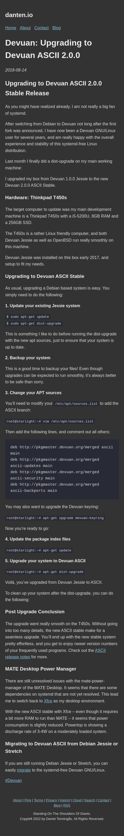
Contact (42, 28)
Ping (27, 800)
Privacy (51, 800)
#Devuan (13, 780)
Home (10, 28)
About (25, 28)
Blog (56, 28)
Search (89, 800)
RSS (66, 805)
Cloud (77, 800)
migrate (24, 769)
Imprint (65, 800)
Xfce (48, 700)
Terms (38, 800)
